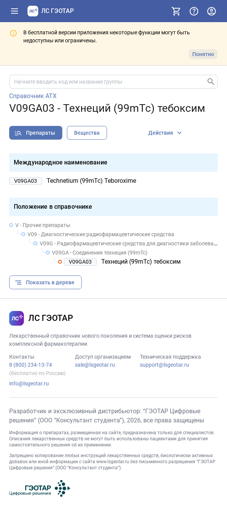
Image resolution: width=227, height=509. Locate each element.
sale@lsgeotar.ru (95, 365)
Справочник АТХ (33, 96)
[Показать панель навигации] (14, 11)
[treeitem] (113, 243)
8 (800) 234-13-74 (30, 365)
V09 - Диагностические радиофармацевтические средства (101, 234)
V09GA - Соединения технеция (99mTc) (100, 253)
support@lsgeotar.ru (164, 365)
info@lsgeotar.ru (29, 383)
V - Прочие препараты (42, 225)
